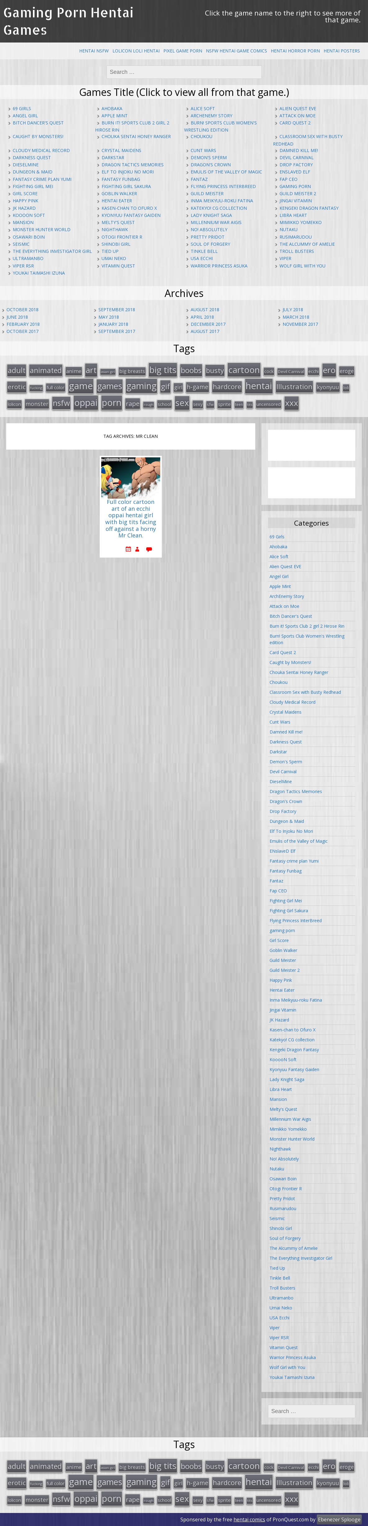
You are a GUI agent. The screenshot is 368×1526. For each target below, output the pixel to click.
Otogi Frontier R (122, 237)
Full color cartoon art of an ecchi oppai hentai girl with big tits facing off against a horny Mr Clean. (130, 519)
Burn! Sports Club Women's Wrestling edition (307, 639)
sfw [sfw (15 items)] (210, 404)
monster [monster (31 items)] (36, 403)
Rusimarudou (295, 237)
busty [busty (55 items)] (215, 370)
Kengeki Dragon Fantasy (308, 208)
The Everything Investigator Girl (52, 251)
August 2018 (205, 309)
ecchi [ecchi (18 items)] (313, 371)
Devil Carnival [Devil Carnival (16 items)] (291, 371)
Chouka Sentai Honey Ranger (136, 136)
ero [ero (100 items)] (329, 369)
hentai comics (249, 1519)
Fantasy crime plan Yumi (42, 179)
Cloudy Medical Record (41, 150)
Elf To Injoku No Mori (128, 172)
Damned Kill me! (298, 150)
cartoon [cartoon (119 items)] (244, 369)
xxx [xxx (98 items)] (291, 402)
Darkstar (113, 157)
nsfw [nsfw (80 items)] (61, 403)
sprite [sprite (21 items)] (224, 404)
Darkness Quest (32, 157)
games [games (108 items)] (109, 386)
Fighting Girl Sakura (126, 186)
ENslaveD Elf (294, 172)
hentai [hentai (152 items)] (259, 385)
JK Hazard (24, 208)
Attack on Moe (297, 116)
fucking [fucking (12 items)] (36, 387)
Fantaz (199, 179)
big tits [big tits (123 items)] (162, 369)
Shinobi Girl (116, 244)
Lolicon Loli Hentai (136, 51)
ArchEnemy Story (211, 116)
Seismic (21, 244)
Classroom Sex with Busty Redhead (305, 692)
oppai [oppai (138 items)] (86, 402)
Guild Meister (207, 193)
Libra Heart (293, 215)
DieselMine (26, 165)
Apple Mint (115, 116)
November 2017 (300, 324)
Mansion (23, 222)
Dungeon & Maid (32, 172)
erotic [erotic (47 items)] (17, 386)
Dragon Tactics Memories (133, 165)
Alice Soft (203, 108)
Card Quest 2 (295, 123)
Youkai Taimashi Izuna (39, 273)
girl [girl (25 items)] (178, 387)
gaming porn (295, 186)
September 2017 (116, 331)
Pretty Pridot (208, 237)
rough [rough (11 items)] (148, 404)
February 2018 (23, 324)
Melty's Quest (118, 222)
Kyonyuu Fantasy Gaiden (131, 215)
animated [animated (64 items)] (46, 370)
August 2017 (205, 331)
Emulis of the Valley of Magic (226, 172)
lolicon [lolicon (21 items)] (14, 404)
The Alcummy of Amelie (307, 244)
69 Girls (22, 108)
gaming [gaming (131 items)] (141, 386)
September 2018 (116, 309)
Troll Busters (296, 251)
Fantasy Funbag (121, 179)
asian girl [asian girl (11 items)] (108, 372)
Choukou (201, 136)
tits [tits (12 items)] (249, 404)
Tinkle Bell (204, 251)
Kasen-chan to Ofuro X (129, 208)
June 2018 (17, 317)
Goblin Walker (119, 193)
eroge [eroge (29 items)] (347, 371)
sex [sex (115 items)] (182, 402)
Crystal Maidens (121, 150)
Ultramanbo (28, 258)
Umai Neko (114, 258)
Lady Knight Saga (211, 215)
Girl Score (25, 193)
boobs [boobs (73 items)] (191, 370)
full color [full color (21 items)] (56, 387)
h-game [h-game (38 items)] (197, 387)
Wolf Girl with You (302, 266)
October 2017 (23, 331)
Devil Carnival (296, 157)
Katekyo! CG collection (219, 208)
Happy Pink (25, 201)
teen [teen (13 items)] (239, 404)
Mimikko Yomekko (300, 222)
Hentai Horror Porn (295, 51)
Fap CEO (288, 179)
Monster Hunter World (41, 229)
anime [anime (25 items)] (73, 371)
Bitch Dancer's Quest (38, 123)
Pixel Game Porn (182, 51)
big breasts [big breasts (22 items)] (132, 371)
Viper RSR (23, 266)
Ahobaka (112, 108)
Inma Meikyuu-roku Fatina (222, 201)
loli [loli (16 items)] (346, 387)
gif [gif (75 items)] (165, 386)
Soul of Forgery (210, 244)
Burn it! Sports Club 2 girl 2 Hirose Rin (307, 626)
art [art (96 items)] (91, 369)
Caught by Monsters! (38, 136)
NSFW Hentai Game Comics (236, 51)
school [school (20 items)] (164, 404)
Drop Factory (296, 165)
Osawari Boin (29, 237)
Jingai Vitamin (295, 201)
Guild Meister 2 (297, 193)
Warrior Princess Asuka (219, 266)
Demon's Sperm (209, 157)
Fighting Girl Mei (33, 186)
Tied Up (110, 251)
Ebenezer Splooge (339, 1519)
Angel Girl (25, 116)
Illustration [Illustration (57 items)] (294, 386)
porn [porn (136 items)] (111, 402)
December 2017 (208, 324)
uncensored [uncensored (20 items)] (269, 404)
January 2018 (113, 324)
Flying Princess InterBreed (223, 186)
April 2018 (202, 317)
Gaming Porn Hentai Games (68, 21)
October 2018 (23, 309)
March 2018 (296, 317)
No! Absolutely (209, 229)
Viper (285, 258)
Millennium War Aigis (216, 222)
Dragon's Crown (211, 165)
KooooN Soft (29, 215)
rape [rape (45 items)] (132, 403)
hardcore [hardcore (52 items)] (227, 386)
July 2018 (293, 309)
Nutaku (288, 229)
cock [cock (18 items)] (269, 371)
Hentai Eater (117, 201)
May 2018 (108, 317)
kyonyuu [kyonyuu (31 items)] (328, 387)
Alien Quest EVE (297, 108)
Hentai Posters (342, 51)
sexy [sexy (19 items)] (197, 404)
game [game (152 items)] (81, 385)
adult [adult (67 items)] (16, 370)
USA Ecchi (202, 258)
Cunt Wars (203, 150)
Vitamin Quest (118, 266)
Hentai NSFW (94, 51)
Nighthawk (115, 229)
